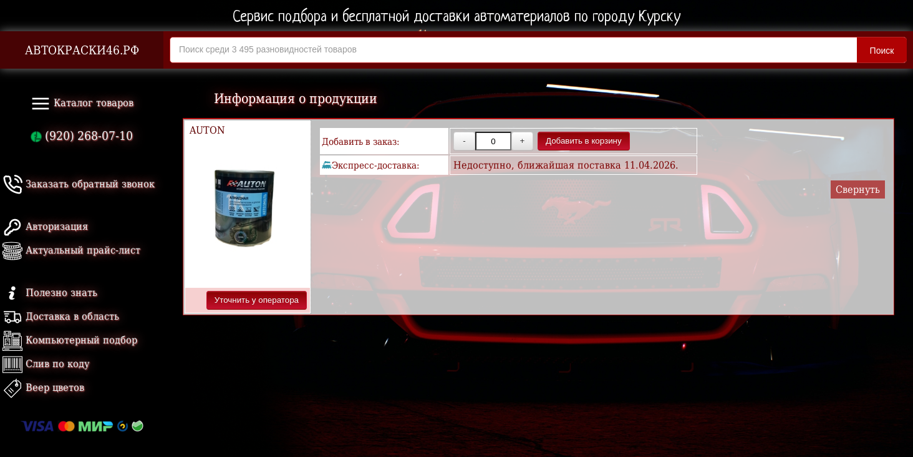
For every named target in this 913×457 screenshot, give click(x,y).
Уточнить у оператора (257, 300)
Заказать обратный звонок (78, 184)
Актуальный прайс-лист (71, 250)
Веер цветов (43, 387)
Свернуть (858, 189)
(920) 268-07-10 (82, 135)
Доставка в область (60, 316)
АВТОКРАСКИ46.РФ (82, 50)
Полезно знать (49, 292)
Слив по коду (45, 364)
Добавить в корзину (584, 140)
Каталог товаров (82, 104)
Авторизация (45, 226)
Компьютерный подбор (69, 340)
